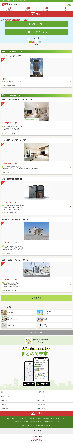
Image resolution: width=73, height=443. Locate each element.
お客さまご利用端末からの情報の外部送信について (31, 418)
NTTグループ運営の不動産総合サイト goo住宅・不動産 (14, 0)
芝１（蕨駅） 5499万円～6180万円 (14, 140)
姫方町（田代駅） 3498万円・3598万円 (15, 219)
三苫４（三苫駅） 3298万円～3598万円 (15, 260)
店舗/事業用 (4, 408)
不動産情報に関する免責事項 (21, 421)
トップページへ (36, 24)
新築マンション (5, 396)
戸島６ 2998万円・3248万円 (12, 179)
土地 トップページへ (36, 32)
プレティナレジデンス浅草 (11, 56)
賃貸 (2, 392)
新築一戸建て (5, 400)
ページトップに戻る (36, 332)
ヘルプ (35, 425)
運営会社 (48, 425)
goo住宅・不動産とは (12, 418)
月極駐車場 (40, 392)
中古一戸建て (41, 400)
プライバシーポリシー (27, 425)
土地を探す (4, 404)
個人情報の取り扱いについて (36, 421)
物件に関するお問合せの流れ (51, 418)
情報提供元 (62, 418)
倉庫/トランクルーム (43, 408)
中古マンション (42, 396)
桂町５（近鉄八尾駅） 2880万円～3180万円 (17, 100)
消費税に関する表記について (51, 421)
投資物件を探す (42, 404)
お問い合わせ (41, 425)
